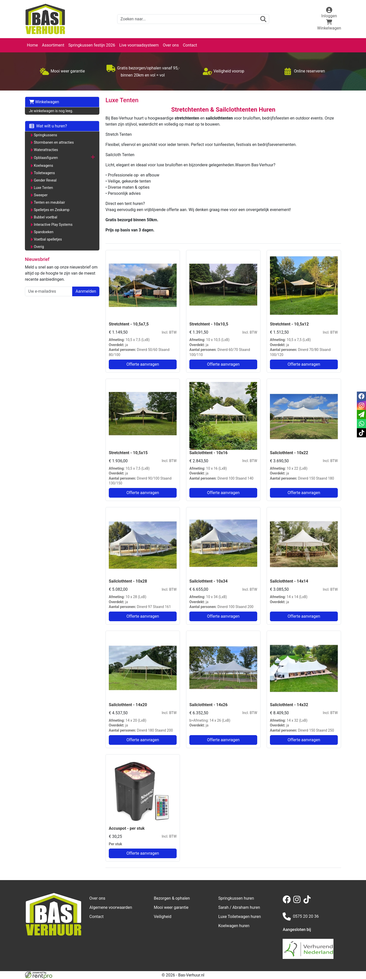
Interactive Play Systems (53, 224)
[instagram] (298, 902)
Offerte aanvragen (142, 364)
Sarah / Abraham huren (239, 907)
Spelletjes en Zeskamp (51, 210)
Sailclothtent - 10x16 (208, 452)
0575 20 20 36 (301, 916)
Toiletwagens (44, 173)
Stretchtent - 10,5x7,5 (129, 324)
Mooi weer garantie (171, 907)
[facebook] (288, 902)
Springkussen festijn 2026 (91, 45)
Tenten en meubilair (49, 202)
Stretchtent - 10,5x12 (289, 324)
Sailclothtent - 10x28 (128, 581)
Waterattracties (46, 150)
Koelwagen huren (234, 925)
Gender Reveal (45, 180)
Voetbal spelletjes (48, 239)
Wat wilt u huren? (48, 126)
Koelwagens (43, 166)
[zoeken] (263, 19)
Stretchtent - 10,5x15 (128, 452)
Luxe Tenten (43, 188)
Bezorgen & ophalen (172, 898)
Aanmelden (85, 291)
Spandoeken (43, 232)
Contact (190, 45)
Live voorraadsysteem (139, 45)
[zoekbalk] (193, 19)
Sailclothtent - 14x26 (208, 704)
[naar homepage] (45, 19)
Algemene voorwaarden (110, 907)
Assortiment (53, 45)
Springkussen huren (236, 898)
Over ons (171, 45)
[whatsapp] (361, 423)
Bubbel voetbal (45, 217)
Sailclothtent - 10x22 (289, 452)
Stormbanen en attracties (54, 142)
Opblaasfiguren (46, 158)
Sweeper (41, 195)
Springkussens (45, 135)
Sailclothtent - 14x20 (128, 704)
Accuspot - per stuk (127, 828)
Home (32, 45)
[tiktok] (308, 902)
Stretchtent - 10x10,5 (208, 324)
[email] (361, 414)
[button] (92, 158)
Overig (39, 247)
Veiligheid (162, 916)
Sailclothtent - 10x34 (208, 581)
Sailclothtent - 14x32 (289, 704)
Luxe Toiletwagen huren (239, 916)
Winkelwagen (44, 102)
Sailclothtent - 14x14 (289, 581)
